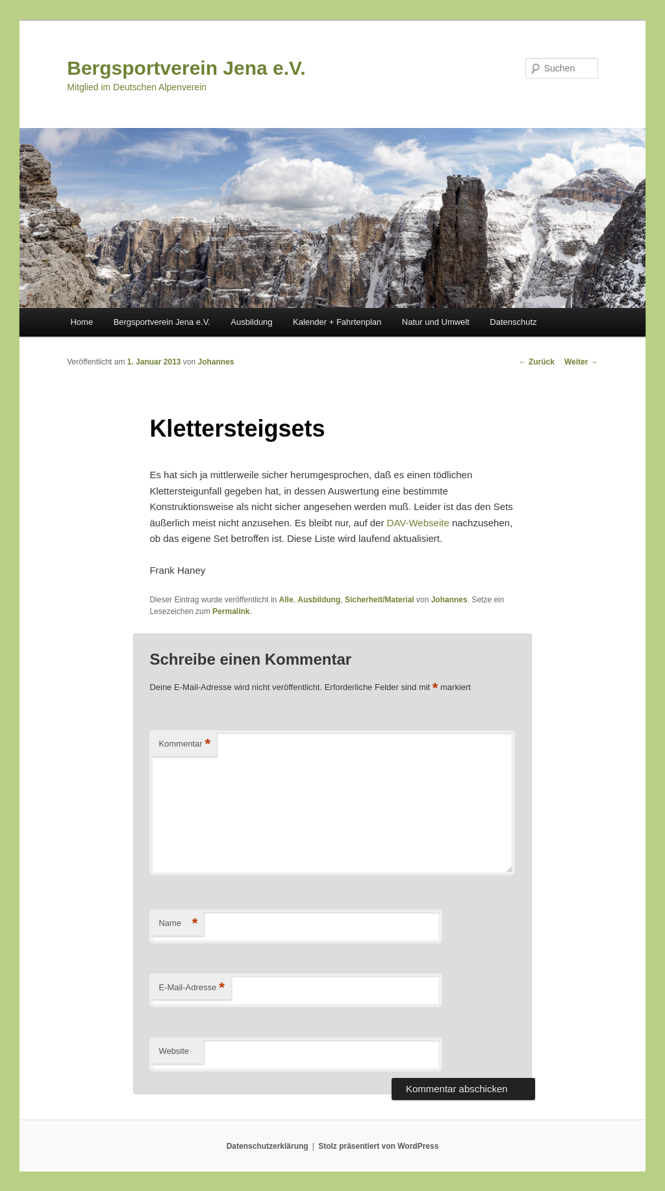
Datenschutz (513, 322)
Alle (286, 599)
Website (173, 1051)
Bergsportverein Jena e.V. (186, 68)
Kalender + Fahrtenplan (337, 322)
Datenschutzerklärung (267, 1146)
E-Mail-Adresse (191, 988)
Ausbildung (251, 322)
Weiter (581, 361)
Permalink (230, 611)
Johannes (216, 361)
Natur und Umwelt (436, 322)
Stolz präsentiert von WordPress (378, 1146)
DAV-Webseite (418, 522)
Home (81, 322)
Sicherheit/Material (379, 599)
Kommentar (184, 744)
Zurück (537, 361)
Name (177, 923)
